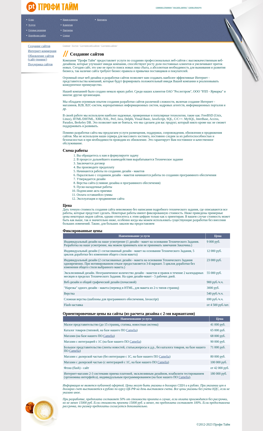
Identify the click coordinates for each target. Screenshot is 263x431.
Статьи (66, 35)
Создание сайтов (39, 46)
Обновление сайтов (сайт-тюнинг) (41, 57)
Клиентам (68, 25)
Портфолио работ (37, 35)
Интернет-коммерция (42, 51)
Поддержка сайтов (40, 64)
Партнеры (68, 30)
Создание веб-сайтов (90, 45)
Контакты (102, 19)
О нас (31, 19)
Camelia (131, 330)
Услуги (32, 25)
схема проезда (194, 7)
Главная (66, 45)
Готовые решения (37, 30)
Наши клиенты (70, 19)
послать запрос (180, 7)
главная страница (164, 7)
